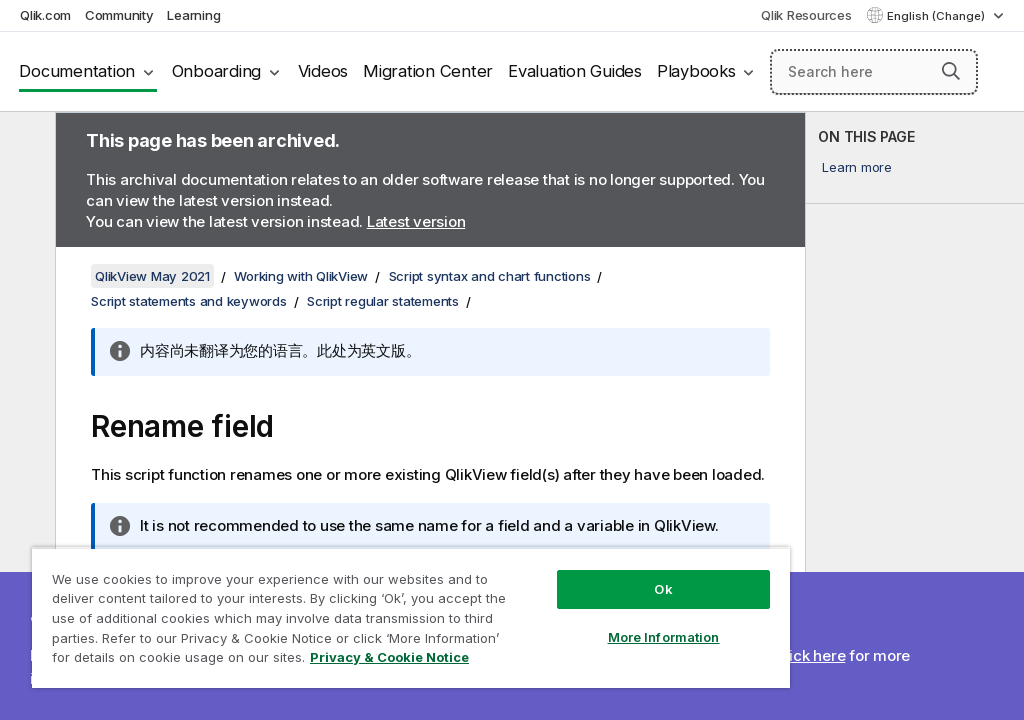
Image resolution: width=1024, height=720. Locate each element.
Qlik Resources (806, 15)
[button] (951, 71)
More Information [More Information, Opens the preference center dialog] (664, 637)
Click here (810, 655)
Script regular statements (383, 301)
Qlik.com (45, 15)
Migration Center (428, 71)
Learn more (857, 167)
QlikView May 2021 (152, 276)
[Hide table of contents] (25, 143)
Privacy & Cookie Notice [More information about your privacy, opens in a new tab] (389, 657)
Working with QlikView (301, 276)
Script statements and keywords (189, 301)
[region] (411, 617)
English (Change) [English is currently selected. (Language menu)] (937, 16)
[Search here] (874, 72)
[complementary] (915, 416)
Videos (323, 71)
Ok (663, 589)
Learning (193, 15)
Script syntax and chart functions (490, 276)
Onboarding (217, 71)
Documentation (77, 71)
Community (119, 15)
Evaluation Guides (575, 71)
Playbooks (696, 71)
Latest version (416, 221)
